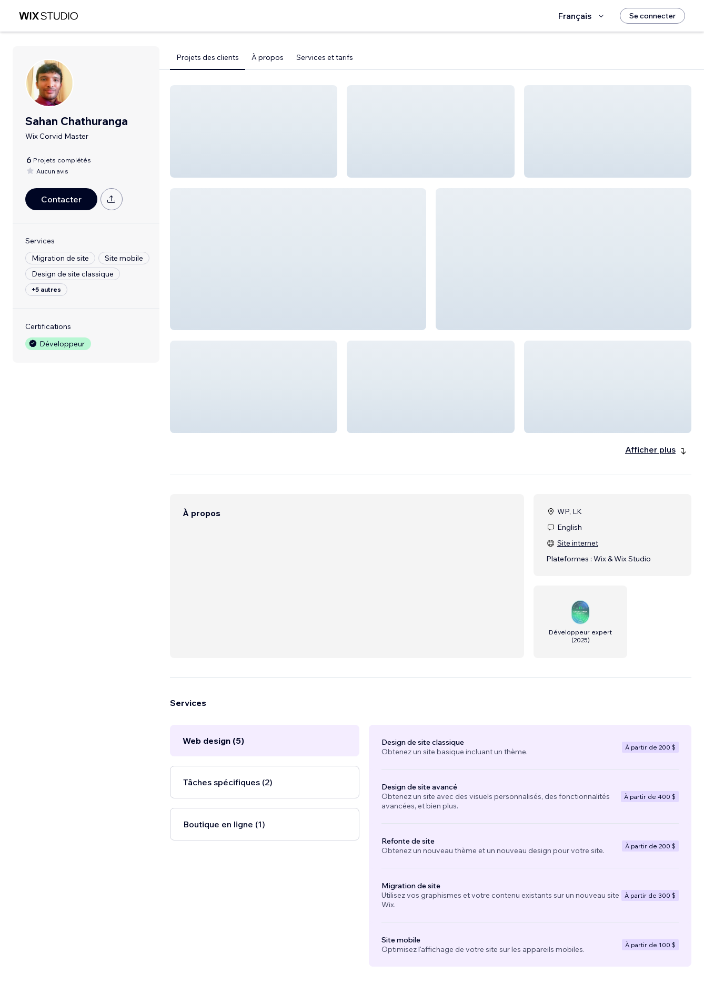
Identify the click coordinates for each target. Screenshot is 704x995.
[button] (253, 131)
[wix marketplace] (48, 16)
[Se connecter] (652, 16)
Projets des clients (207, 57)
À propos (268, 57)
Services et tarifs (324, 57)
